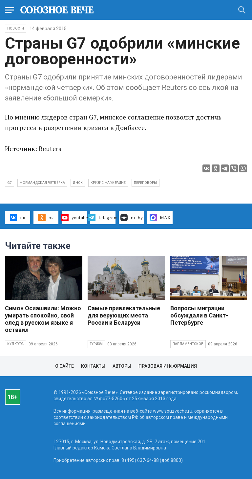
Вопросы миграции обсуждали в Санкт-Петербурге (199, 315)
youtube (74, 217)
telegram (103, 217)
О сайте (64, 366)
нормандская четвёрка (42, 183)
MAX (160, 217)
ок (45, 217)
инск (78, 183)
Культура (15, 344)
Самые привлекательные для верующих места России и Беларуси (124, 315)
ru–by (131, 217)
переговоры (145, 183)
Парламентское (188, 344)
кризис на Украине (108, 183)
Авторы (122, 366)
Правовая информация (167, 366)
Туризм (96, 344)
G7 (9, 183)
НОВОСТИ (15, 28)
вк (17, 217)
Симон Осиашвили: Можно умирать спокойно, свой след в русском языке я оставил (43, 319)
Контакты (93, 366)
